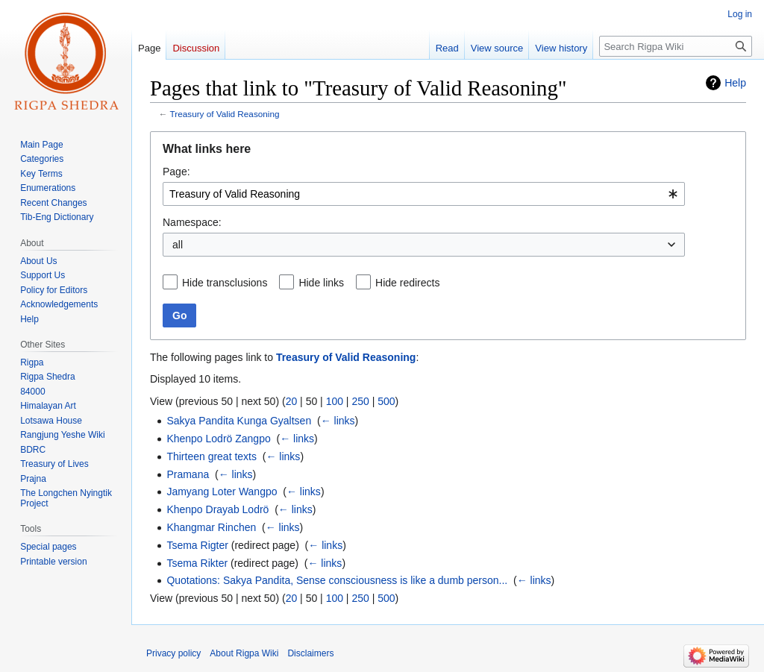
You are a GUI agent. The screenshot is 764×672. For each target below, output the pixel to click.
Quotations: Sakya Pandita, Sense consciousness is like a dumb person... (336, 580)
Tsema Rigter (197, 545)
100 (334, 401)
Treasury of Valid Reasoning (225, 114)
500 (386, 401)
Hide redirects (407, 283)
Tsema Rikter (197, 563)
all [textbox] (177, 245)
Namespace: (192, 222)
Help (735, 83)
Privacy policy (173, 653)
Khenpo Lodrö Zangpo (218, 439)
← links (338, 421)
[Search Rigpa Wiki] (675, 46)
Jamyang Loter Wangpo (221, 491)
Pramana (187, 474)
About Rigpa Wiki (244, 653)
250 (360, 401)
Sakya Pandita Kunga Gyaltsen (238, 421)
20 (292, 401)
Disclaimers (310, 653)
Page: (176, 172)
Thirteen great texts (211, 456)
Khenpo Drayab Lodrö (217, 509)
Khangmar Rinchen (211, 527)
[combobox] (424, 194)
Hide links (321, 283)
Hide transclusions (224, 283)
